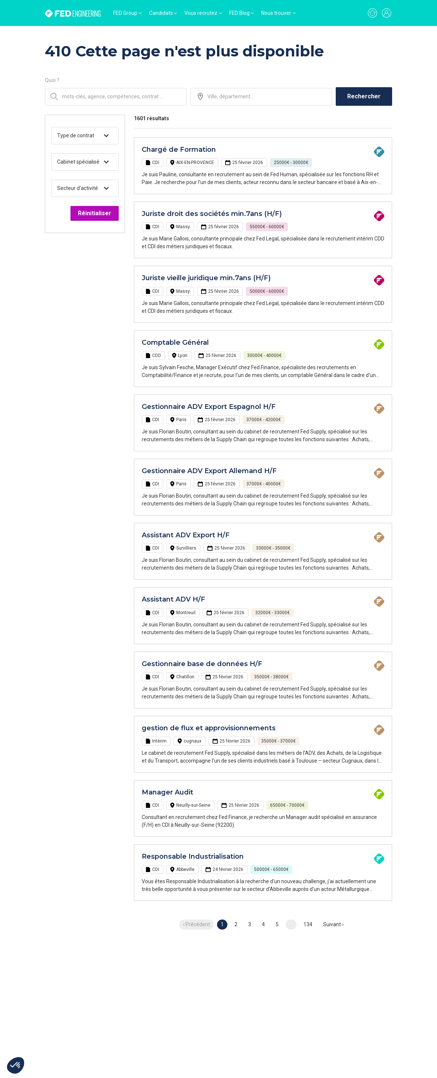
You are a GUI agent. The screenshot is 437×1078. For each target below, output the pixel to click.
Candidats (161, 13)
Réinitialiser (94, 213)
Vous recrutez (200, 13)
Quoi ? (52, 80)
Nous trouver (276, 13)
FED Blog (239, 13)
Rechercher (364, 96)
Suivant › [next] (333, 924)
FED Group (125, 13)
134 (307, 924)
